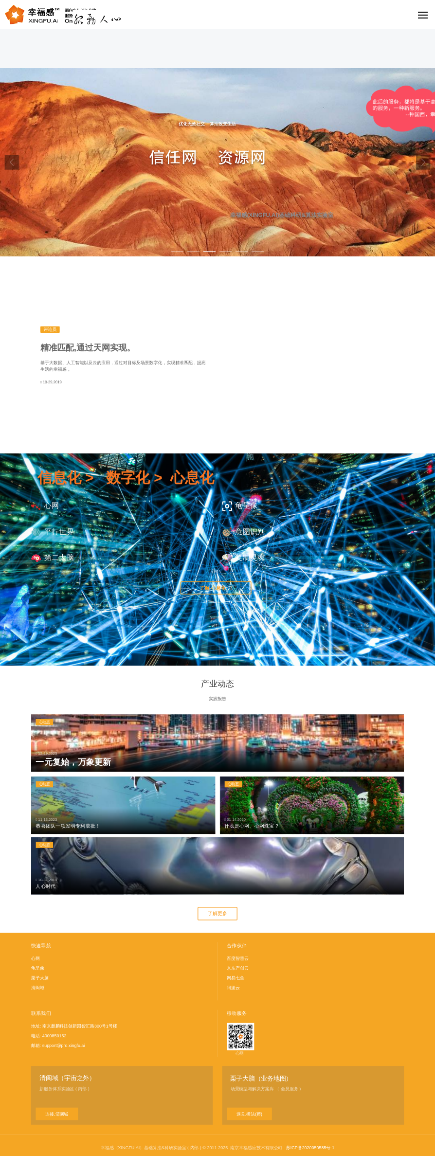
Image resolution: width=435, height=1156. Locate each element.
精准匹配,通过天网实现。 (87, 348)
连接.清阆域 (56, 1113)
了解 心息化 (215, 588)
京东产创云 (238, 968)
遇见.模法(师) (249, 1113)
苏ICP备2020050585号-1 (310, 1147)
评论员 (49, 329)
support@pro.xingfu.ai (63, 1045)
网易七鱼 (235, 977)
